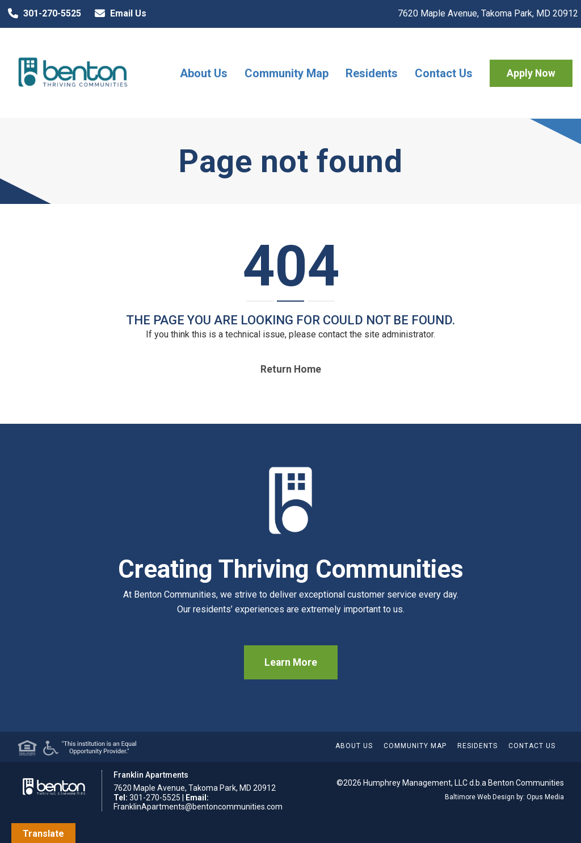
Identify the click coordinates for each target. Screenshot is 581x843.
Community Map (287, 73)
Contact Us (444, 73)
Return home (290, 369)
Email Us (118, 13)
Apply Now (531, 73)
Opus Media (545, 797)
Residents (372, 73)
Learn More (290, 662)
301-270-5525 (42, 13)
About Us (204, 73)
